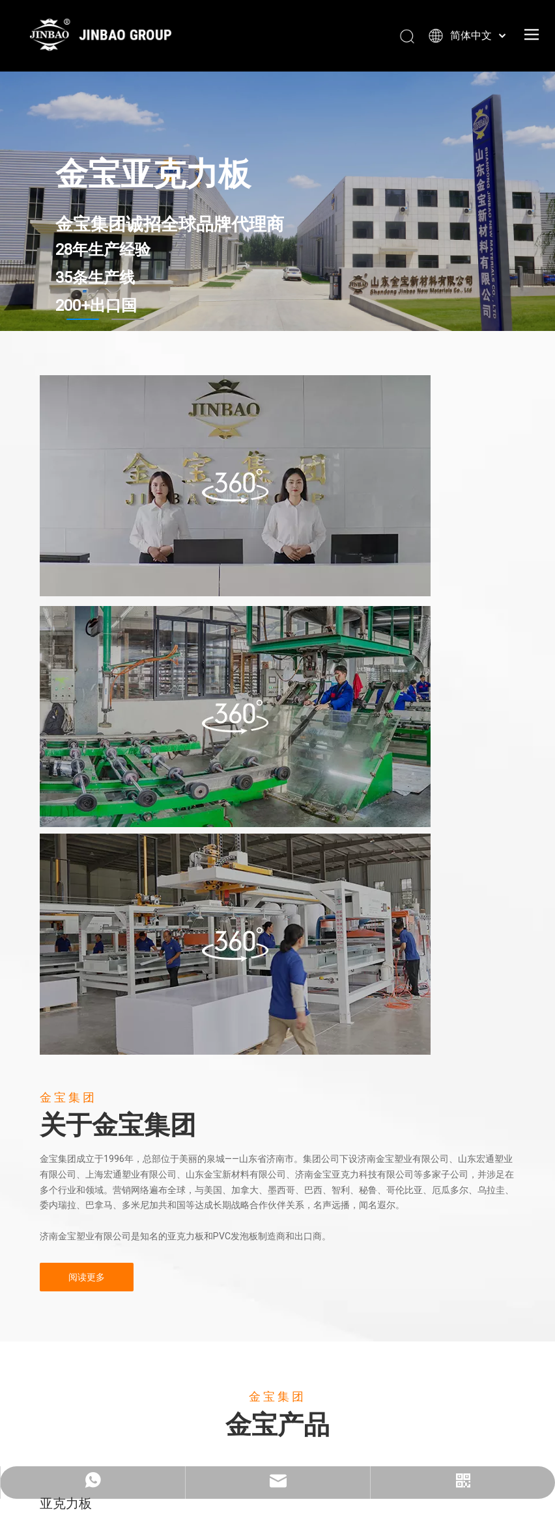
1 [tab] (82, 319)
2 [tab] (127, 319)
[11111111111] (235, 944)
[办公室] (235, 485)
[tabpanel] (277, 201)
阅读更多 (86, 1277)
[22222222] (235, 716)
